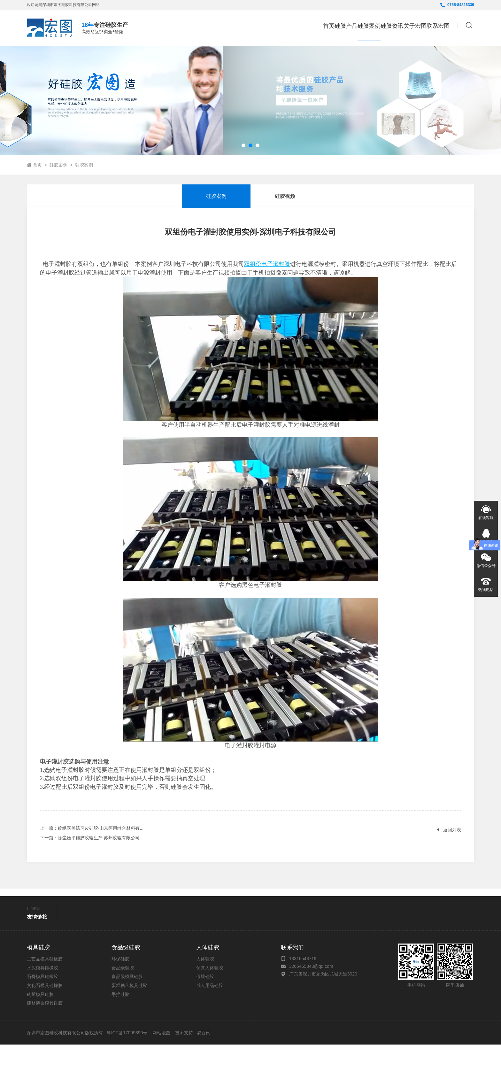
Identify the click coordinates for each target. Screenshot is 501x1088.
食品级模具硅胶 (127, 1020)
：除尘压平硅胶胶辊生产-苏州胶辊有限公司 (90, 881)
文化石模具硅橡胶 (45, 1028)
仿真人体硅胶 (209, 1011)
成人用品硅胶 (209, 1028)
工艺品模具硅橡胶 (45, 1002)
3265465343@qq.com (311, 1009)
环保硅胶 (120, 1002)
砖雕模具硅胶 (40, 1037)
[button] (243, 189)
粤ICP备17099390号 (126, 1076)
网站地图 (161, 1076)
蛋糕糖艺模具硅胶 (129, 1028)
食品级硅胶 (123, 1011)
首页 (262, 27)
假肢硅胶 (205, 1020)
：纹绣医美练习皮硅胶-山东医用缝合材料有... (91, 871)
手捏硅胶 (120, 1037)
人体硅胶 (205, 1002)
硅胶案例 (58, 208)
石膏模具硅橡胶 (42, 1020)
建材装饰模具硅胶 (45, 1046)
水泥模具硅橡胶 (42, 1011)
